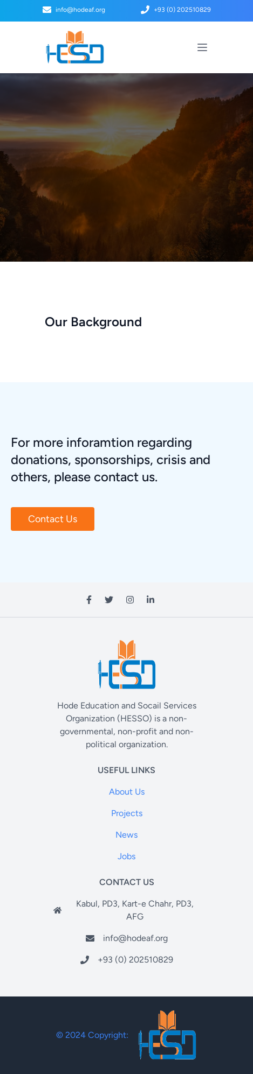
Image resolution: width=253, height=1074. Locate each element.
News (126, 835)
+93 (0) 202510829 (135, 959)
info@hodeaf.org (74, 9)
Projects (126, 813)
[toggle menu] (202, 47)
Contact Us (52, 519)
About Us (127, 792)
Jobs (126, 856)
